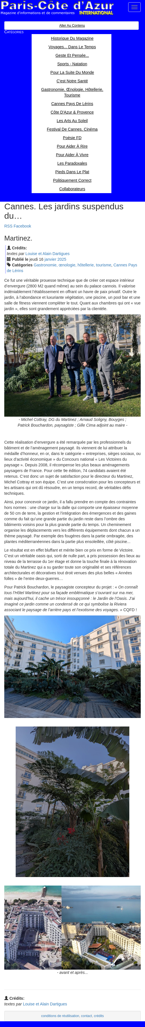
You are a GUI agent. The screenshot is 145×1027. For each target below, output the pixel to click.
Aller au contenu (72, 26)
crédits (99, 1016)
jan (50, 259)
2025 (61, 259)
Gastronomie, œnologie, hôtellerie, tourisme (72, 265)
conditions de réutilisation (60, 1016)
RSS (8, 226)
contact (86, 1016)
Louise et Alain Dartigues (47, 253)
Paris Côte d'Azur (57, 8)
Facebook (22, 226)
